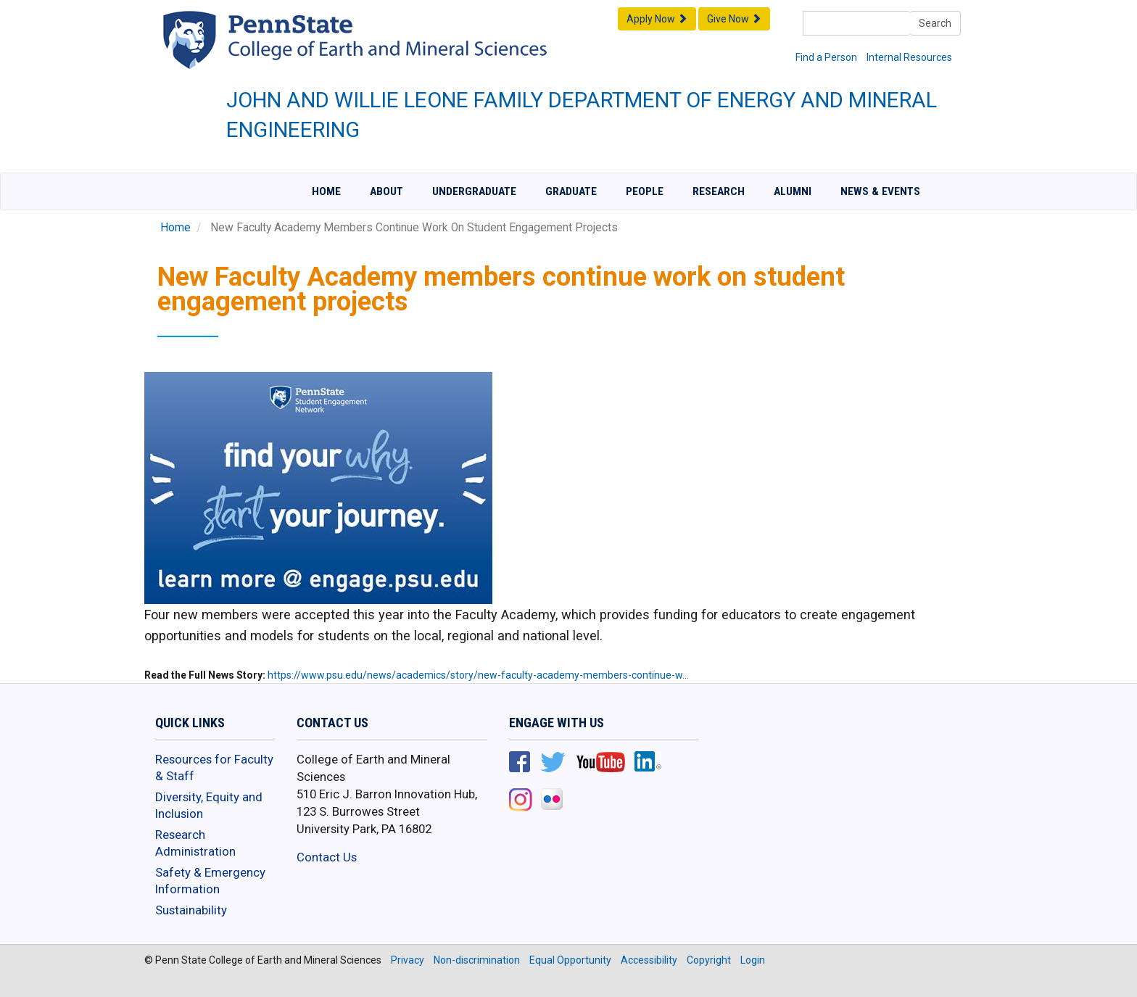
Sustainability (191, 910)
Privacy (407, 960)
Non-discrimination (477, 960)
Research (718, 191)
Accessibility (649, 960)
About (386, 191)
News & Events (880, 191)
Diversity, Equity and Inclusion (208, 806)
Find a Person (826, 57)
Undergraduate (474, 191)
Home (326, 191)
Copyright (709, 960)
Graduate (571, 191)
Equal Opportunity (570, 960)
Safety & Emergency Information (210, 881)
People (644, 191)
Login (752, 960)
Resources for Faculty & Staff (214, 768)
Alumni (792, 191)
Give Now (734, 19)
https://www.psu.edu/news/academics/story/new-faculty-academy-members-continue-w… (478, 675)
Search (935, 23)
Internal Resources (909, 57)
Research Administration (195, 843)
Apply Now (657, 19)
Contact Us (327, 857)
